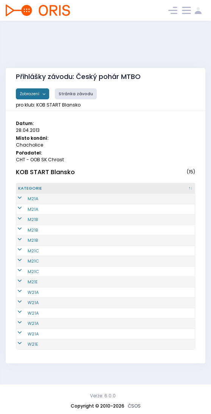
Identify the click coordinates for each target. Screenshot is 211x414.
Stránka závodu (76, 94)
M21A (23, 205)
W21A (23, 298)
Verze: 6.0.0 (103, 395)
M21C (23, 257)
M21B (23, 226)
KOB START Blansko (45, 172)
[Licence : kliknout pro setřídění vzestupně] (152, 191)
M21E (23, 288)
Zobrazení (30, 94)
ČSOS (134, 406)
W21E (23, 351)
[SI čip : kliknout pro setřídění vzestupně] (181, 191)
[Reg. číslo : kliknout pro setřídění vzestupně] (68, 191)
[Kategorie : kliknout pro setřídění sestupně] (35, 191)
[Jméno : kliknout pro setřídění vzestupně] (109, 191)
